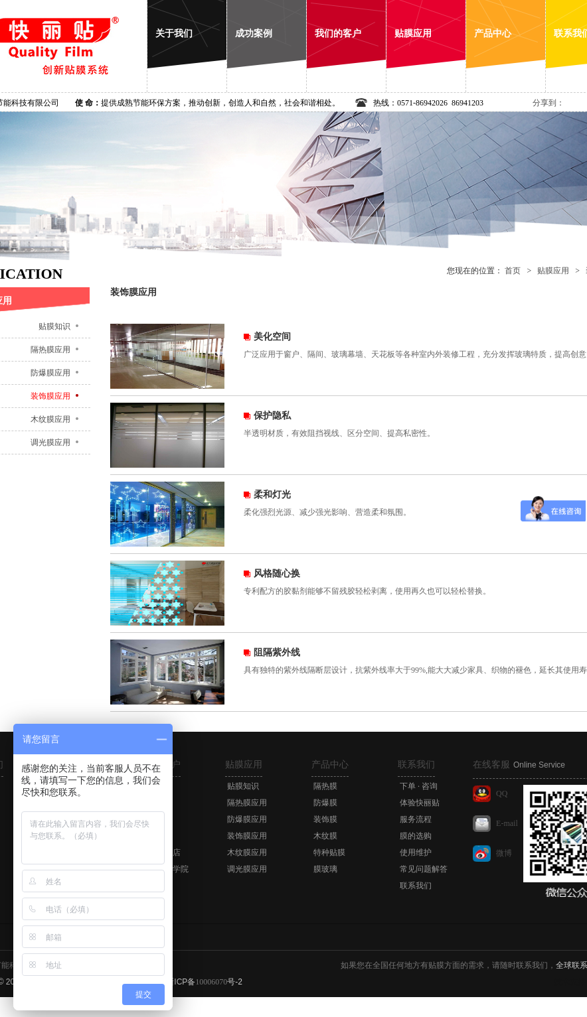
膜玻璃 (325, 869)
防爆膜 (325, 802)
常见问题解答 (424, 869)
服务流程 (416, 819)
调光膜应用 (247, 869)
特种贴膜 (329, 852)
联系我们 (416, 765)
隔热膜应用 (247, 802)
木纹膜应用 (247, 852)
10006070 (211, 981)
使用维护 (416, 852)
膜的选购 (416, 836)
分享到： (548, 102)
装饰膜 (325, 819)
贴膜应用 (553, 270)
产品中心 (330, 765)
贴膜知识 (243, 786)
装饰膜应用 (247, 836)
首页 (513, 270)
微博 (504, 853)
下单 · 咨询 (419, 786)
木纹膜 (325, 836)
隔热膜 (325, 786)
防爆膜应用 (247, 819)
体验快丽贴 (420, 802)
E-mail (507, 823)
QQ (501, 793)
